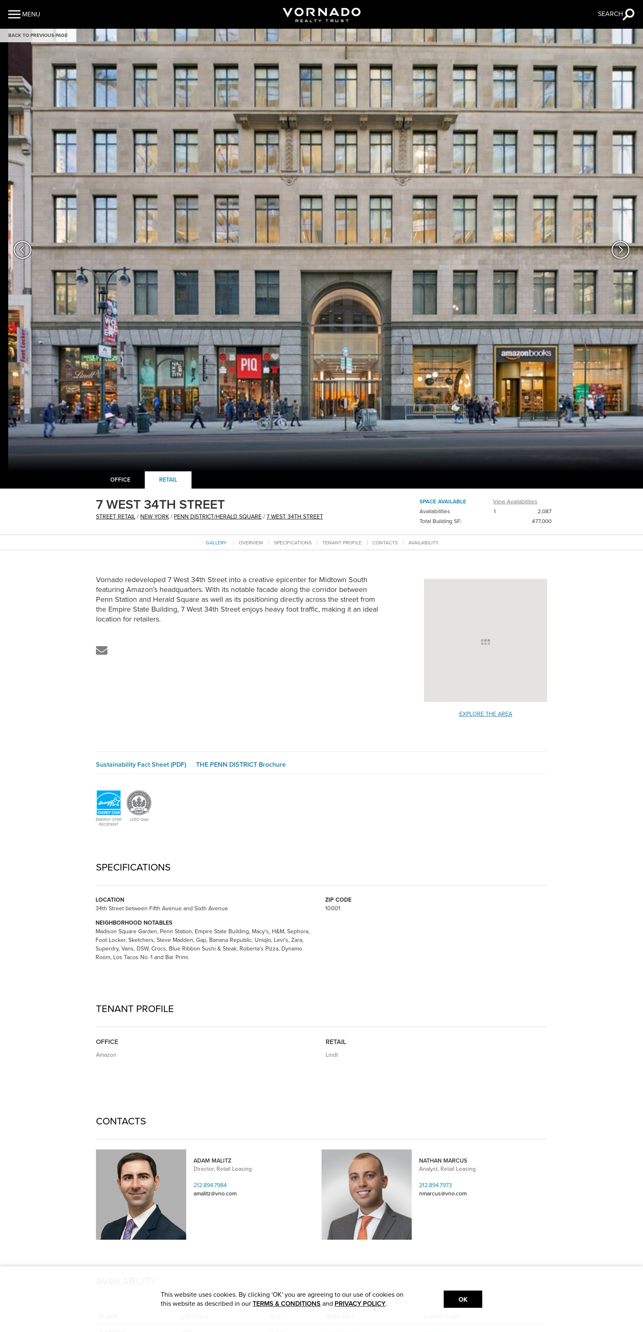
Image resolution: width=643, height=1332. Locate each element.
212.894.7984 (210, 1185)
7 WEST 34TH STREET (295, 516)
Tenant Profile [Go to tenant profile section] (342, 542)
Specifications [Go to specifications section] (293, 542)
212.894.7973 (435, 1185)
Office (120, 479)
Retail (168, 479)
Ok (462, 1299)
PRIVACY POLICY (360, 1304)
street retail (115, 516)
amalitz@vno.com (215, 1193)
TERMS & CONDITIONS (287, 1304)
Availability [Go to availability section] (423, 542)
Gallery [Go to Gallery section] (216, 542)
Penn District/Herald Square (218, 516)
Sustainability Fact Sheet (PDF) (141, 765)
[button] (24, 14)
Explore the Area (485, 714)
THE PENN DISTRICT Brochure (241, 765)
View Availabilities (515, 501)
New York (154, 516)
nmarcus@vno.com (443, 1193)
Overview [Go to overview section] (251, 542)
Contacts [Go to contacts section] (385, 542)
